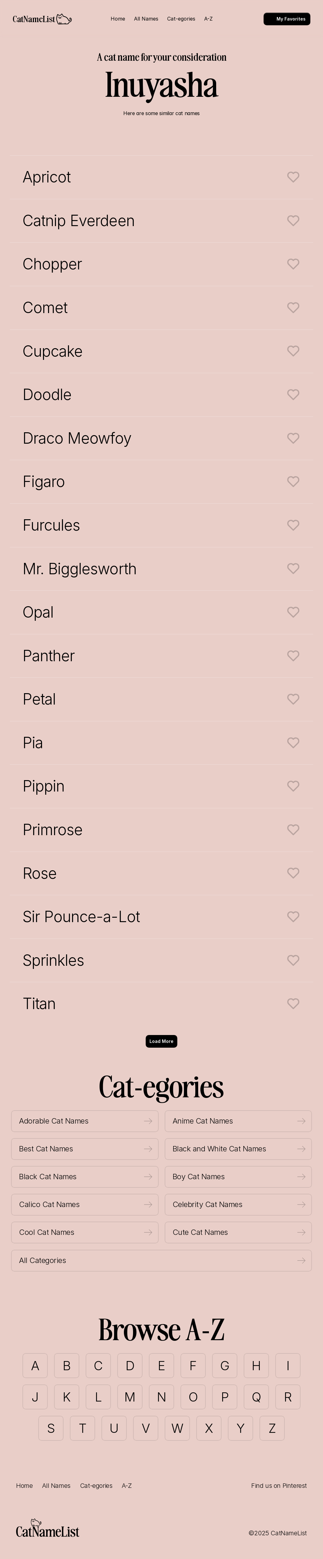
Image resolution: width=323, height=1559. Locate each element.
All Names (56, 1485)
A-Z (126, 1485)
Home (24, 1485)
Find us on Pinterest (279, 1485)
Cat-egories (96, 1485)
